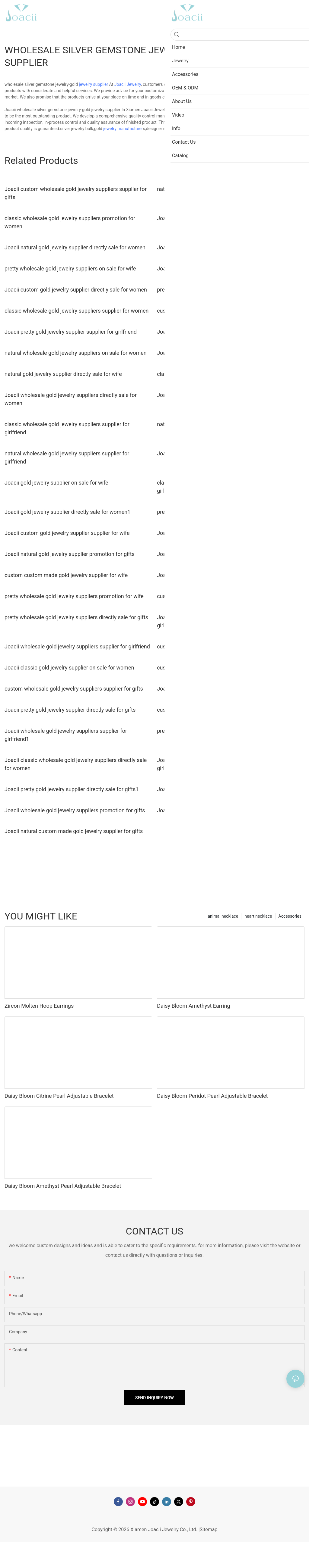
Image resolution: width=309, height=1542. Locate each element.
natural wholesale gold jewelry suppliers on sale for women (76, 353)
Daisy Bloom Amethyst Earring (193, 1006)
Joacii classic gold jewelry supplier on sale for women (69, 667)
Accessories (290, 916)
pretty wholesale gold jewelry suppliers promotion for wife (74, 596)
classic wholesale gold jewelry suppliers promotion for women (70, 222)
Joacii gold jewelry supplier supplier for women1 (215, 353)
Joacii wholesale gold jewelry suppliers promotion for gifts (75, 810)
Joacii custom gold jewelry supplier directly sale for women (76, 289)
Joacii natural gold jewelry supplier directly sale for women (75, 247)
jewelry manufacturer (123, 128)
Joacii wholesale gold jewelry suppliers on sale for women (227, 395)
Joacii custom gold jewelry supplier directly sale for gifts (224, 453)
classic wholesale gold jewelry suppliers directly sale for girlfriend (224, 486)
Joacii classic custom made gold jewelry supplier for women (229, 533)
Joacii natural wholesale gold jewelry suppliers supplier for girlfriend (227, 764)
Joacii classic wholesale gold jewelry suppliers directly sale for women (76, 764)
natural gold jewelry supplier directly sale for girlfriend (221, 424)
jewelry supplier (93, 84)
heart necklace (258, 916)
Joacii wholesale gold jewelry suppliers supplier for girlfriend (77, 646)
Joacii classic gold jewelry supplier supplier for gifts (219, 789)
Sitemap (209, 1529)
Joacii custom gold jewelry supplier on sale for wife (218, 218)
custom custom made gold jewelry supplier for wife (66, 575)
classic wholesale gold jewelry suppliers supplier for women (76, 310)
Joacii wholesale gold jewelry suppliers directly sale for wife (229, 810)
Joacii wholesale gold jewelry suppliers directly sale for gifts (229, 554)
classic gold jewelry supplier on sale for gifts (210, 374)
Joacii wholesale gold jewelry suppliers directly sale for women (71, 399)
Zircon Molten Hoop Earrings (39, 1006)
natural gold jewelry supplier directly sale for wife (63, 374)
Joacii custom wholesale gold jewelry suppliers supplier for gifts (76, 193)
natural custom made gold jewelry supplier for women (221, 189)
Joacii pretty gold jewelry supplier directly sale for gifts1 (72, 789)
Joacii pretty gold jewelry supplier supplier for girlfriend (71, 332)
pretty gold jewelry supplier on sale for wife (208, 731)
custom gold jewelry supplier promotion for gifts (214, 667)
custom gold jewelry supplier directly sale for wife (216, 646)
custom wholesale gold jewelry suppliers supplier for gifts (74, 688)
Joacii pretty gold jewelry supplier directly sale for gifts (70, 710)
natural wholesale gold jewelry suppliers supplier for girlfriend (67, 457)
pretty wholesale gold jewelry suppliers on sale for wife (70, 268)
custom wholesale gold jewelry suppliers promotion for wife (228, 596)
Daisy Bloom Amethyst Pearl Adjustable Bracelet (63, 1186)
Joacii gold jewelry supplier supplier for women (213, 268)
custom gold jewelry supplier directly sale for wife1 (218, 710)
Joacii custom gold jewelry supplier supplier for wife (67, 533)
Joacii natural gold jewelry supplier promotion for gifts (70, 554)
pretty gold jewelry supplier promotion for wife (212, 512)
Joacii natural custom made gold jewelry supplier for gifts (74, 831)
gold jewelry (255, 84)
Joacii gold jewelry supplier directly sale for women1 (67, 512)
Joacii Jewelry (127, 84)
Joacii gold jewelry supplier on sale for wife (56, 482)
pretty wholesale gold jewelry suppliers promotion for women (230, 289)
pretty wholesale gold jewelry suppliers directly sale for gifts (76, 617)
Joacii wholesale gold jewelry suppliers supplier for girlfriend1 (66, 735)
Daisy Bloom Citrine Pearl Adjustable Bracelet (59, 1096)
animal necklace (223, 916)
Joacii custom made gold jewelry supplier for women (220, 332)
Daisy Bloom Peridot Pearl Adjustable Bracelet (212, 1096)
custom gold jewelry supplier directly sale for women (220, 310)
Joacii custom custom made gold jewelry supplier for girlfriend (221, 621)
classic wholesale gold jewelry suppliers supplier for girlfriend (67, 428)
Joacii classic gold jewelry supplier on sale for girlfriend (223, 575)
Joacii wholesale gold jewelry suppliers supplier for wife (224, 688)
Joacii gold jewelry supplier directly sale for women (218, 247)
